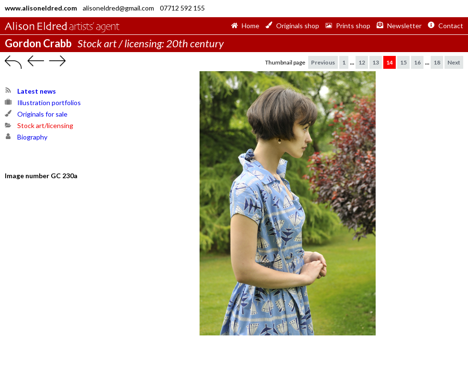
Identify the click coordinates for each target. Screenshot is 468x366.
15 (403, 62)
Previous (323, 62)
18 (437, 62)
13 (375, 62)
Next (453, 62)
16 (417, 62)
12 (361, 62)
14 (389, 62)
